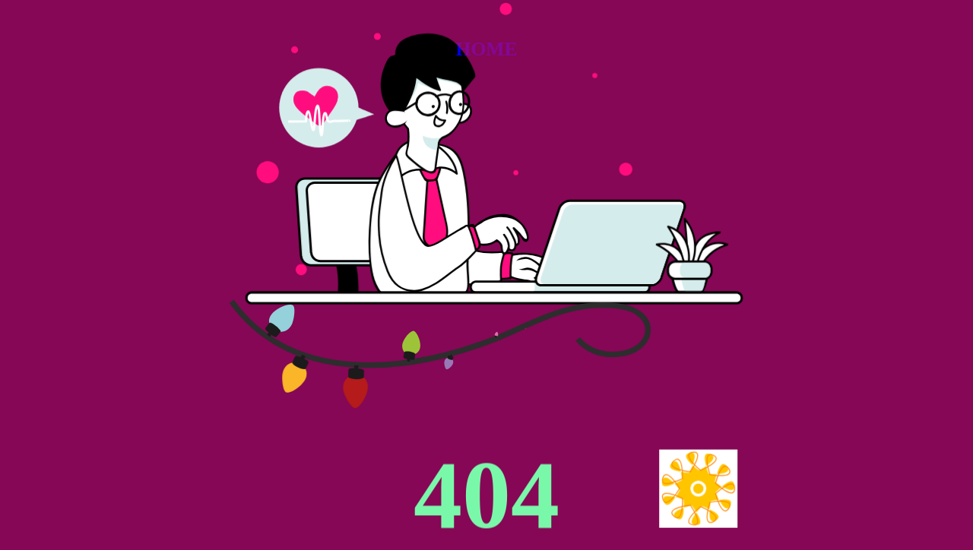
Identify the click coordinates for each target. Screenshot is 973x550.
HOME (486, 49)
